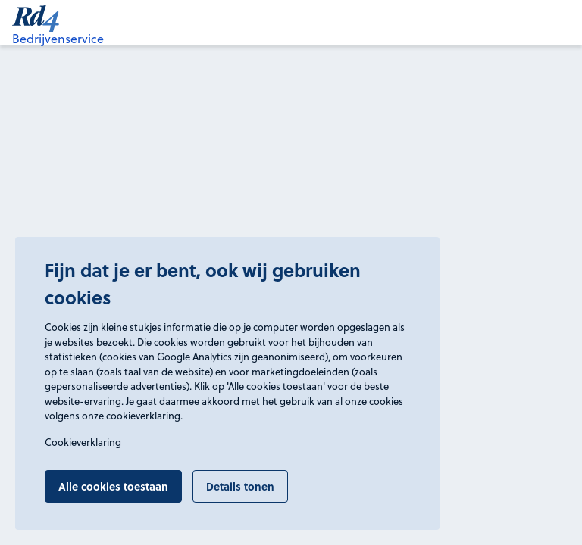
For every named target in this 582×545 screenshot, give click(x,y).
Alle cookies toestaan (113, 486)
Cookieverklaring (83, 442)
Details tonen (240, 486)
